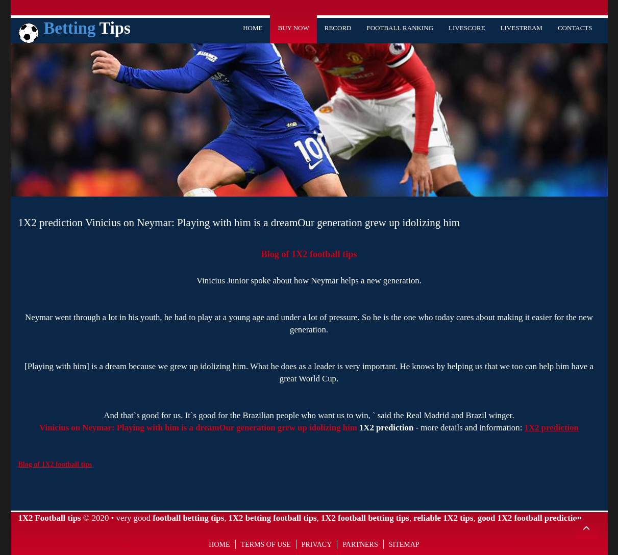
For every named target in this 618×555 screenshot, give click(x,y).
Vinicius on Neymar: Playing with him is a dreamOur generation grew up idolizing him (198, 427)
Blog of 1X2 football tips (309, 254)
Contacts (575, 28)
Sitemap (404, 544)
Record (338, 28)
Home (252, 28)
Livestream (521, 28)
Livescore (467, 28)
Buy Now (293, 28)
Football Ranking (399, 28)
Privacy (317, 544)
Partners (360, 544)
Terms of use (266, 544)
